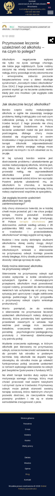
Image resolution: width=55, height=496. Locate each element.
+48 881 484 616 (32, 14)
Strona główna (27, 418)
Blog (28, 474)
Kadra (27, 440)
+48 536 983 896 (32, 12)
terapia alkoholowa (32, 222)
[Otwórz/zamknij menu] (50, 12)
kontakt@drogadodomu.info (32, 9)
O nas (27, 429)
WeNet (43, 486)
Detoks (28, 457)
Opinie (27, 469)
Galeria (27, 435)
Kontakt (27, 480)
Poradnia (27, 424)
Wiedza (27, 463)
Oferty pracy (27, 446)
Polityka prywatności (27, 489)
